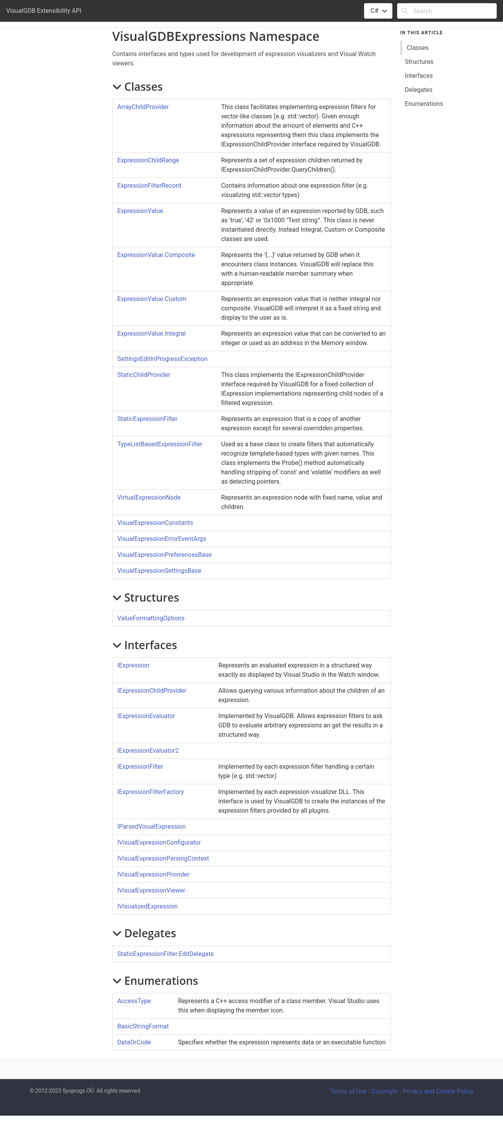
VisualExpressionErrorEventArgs (161, 538)
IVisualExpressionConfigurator (159, 842)
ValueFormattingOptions (151, 618)
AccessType (134, 1001)
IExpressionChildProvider (151, 690)
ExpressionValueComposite (156, 255)
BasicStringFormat (143, 1026)
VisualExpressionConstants (155, 522)
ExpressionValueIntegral (151, 333)
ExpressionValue (140, 211)
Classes (418, 47)
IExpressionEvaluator (146, 716)
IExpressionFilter (140, 766)
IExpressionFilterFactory (150, 792)
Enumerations (424, 103)
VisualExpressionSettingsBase (159, 570)
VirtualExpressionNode (149, 497)
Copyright (384, 1091)
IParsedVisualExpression (151, 826)
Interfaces (419, 75)
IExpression (133, 665)
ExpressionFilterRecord (149, 185)
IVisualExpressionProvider (153, 874)
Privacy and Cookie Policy (438, 1091)
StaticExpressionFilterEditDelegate (165, 954)
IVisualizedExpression (147, 906)
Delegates (419, 89)
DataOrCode (134, 1042)
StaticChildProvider (143, 375)
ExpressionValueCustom (151, 299)
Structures (419, 61)
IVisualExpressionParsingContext (163, 858)
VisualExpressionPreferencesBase (164, 554)
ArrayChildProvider (143, 107)
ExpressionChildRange (148, 160)
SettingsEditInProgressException (162, 359)
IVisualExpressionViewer (151, 890)
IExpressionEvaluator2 (148, 750)
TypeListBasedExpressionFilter (159, 444)
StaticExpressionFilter (147, 419)
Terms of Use (348, 1091)
